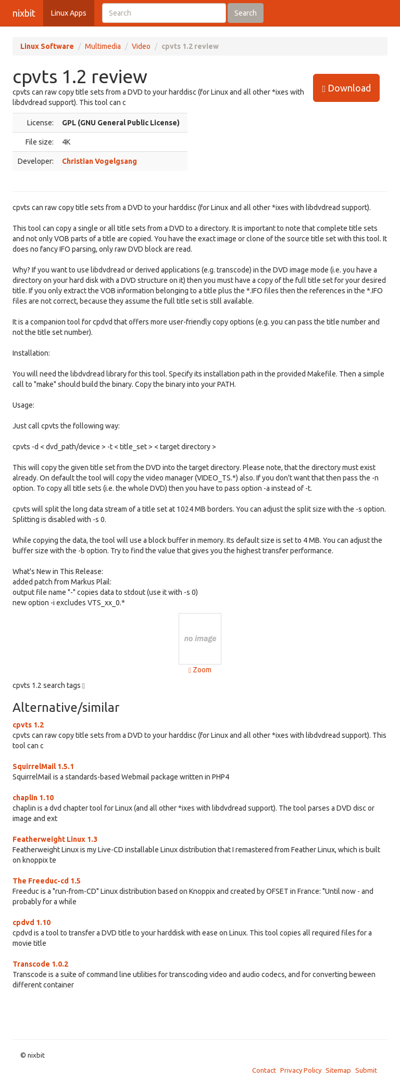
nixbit (23, 13)
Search (245, 13)
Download (346, 88)
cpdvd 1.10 (31, 922)
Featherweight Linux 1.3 (54, 839)
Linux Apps (68, 13)
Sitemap (338, 1070)
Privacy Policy (300, 1070)
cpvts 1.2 (28, 725)
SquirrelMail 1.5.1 (43, 766)
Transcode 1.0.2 (40, 964)
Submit (366, 1070)
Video (141, 46)
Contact (264, 1070)
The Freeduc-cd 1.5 (46, 881)
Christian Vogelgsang (99, 161)
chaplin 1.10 (33, 797)
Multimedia (103, 46)
